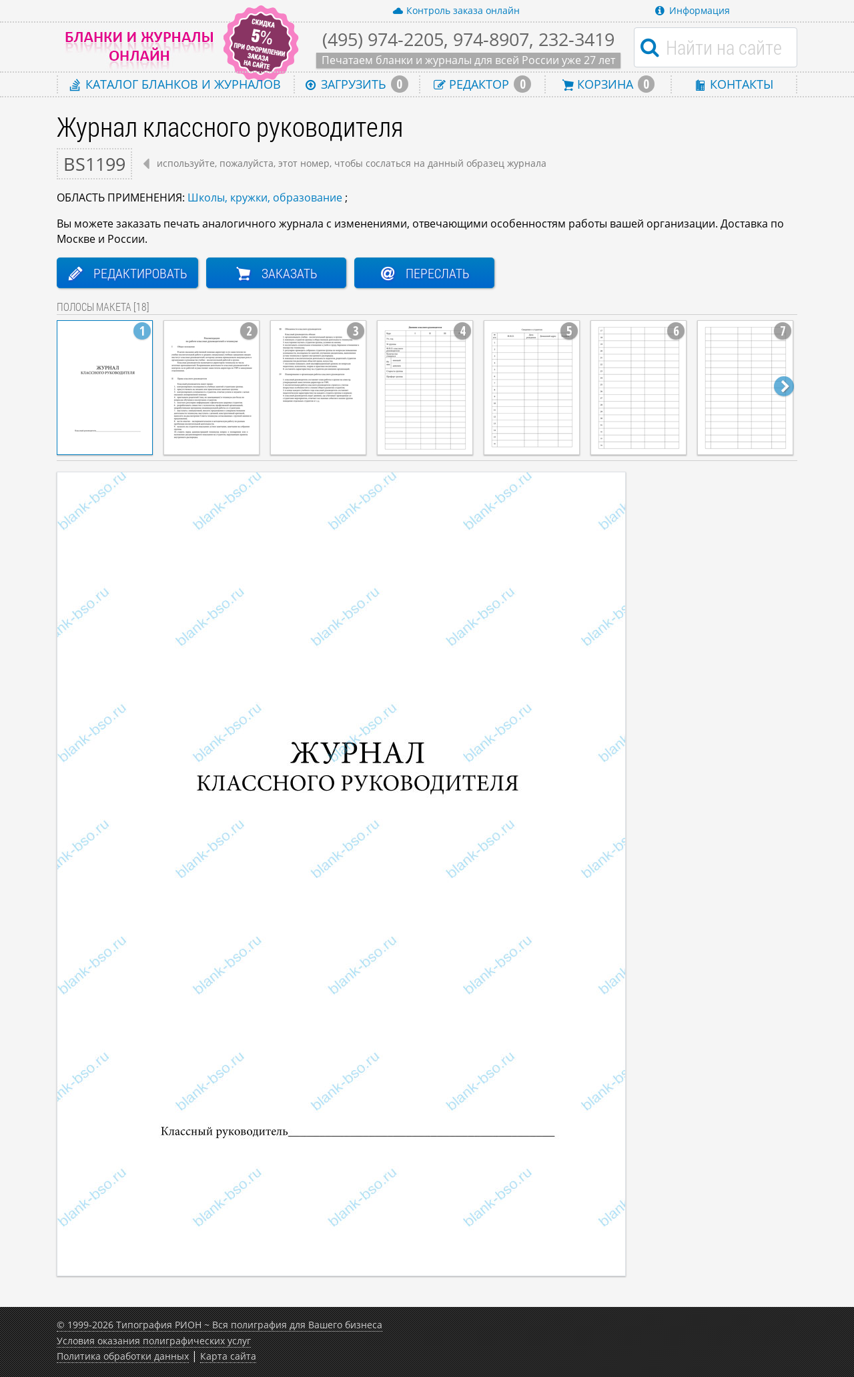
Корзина (608, 84)
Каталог (175, 83)
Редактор (482, 84)
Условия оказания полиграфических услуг (154, 1340)
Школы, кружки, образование (264, 197)
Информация (692, 10)
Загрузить (357, 84)
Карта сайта (228, 1356)
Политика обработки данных (123, 1356)
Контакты (734, 83)
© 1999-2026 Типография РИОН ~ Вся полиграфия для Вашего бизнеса (219, 1324)
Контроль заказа (456, 10)
